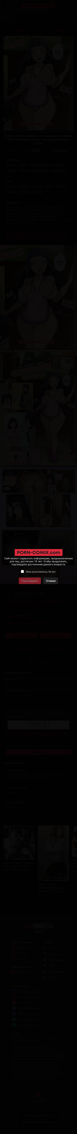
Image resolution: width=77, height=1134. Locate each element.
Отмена (51, 580)
